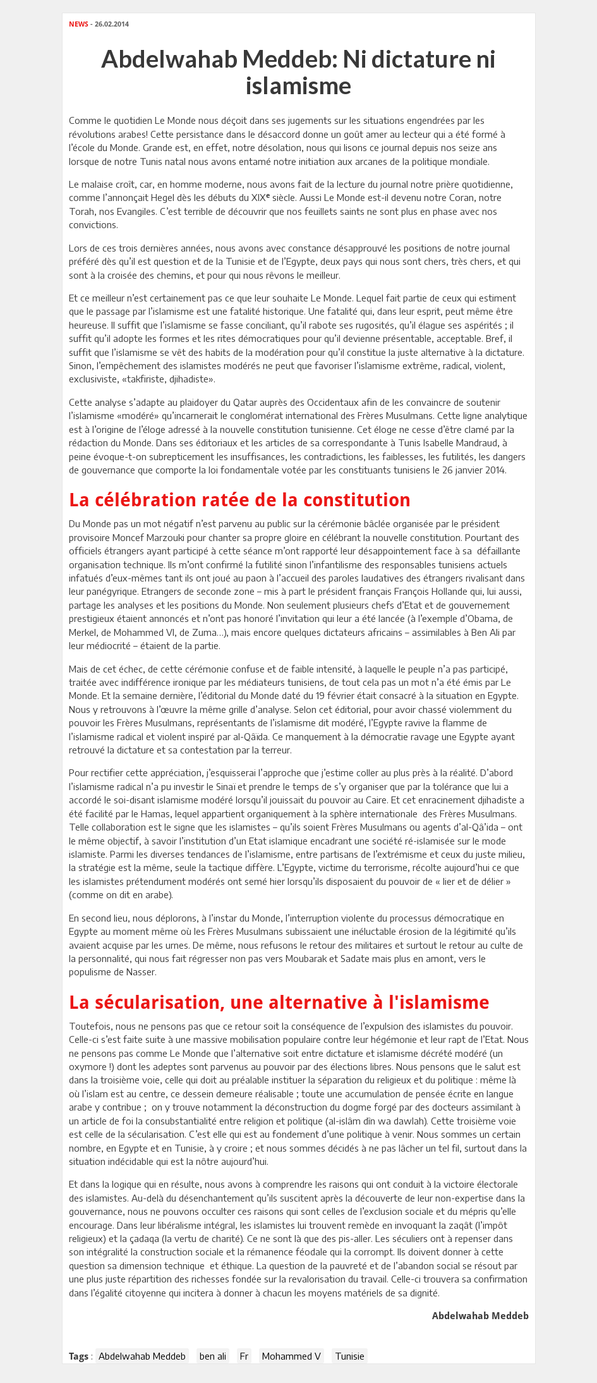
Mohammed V (291, 1356)
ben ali (213, 1356)
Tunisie (350, 1356)
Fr (244, 1356)
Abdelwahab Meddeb (142, 1356)
